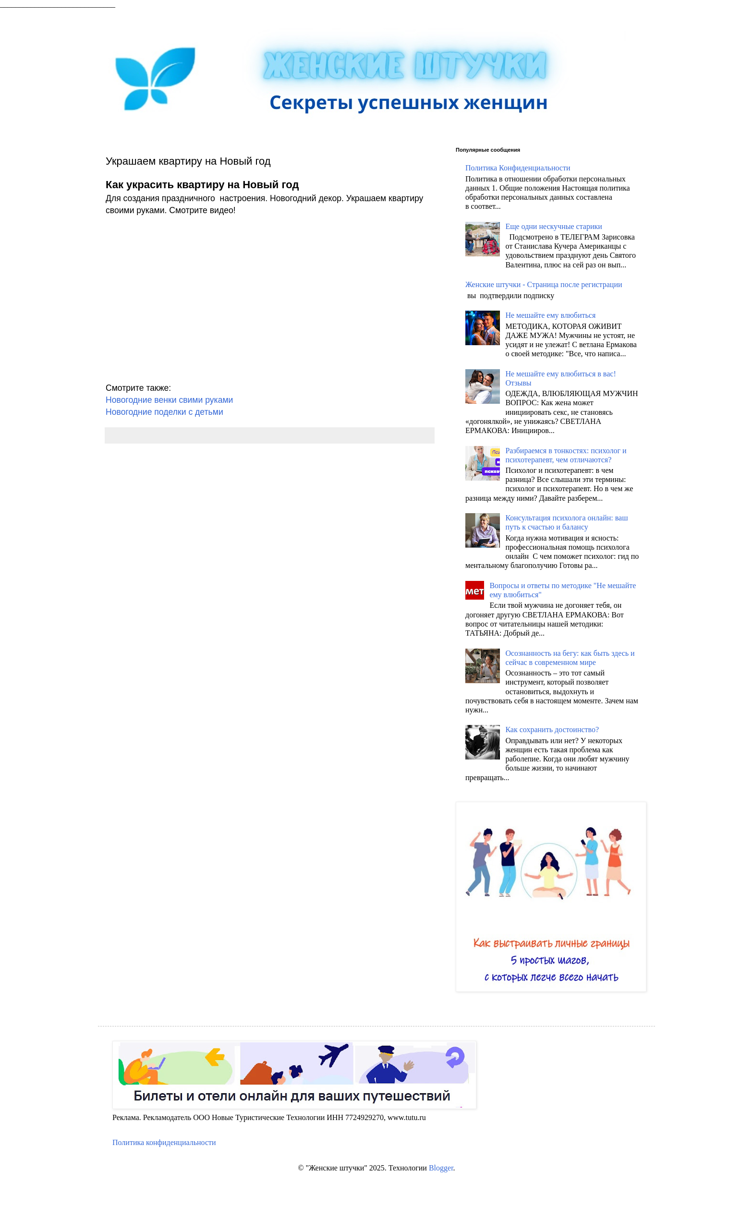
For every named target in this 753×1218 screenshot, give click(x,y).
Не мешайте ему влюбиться (550, 315)
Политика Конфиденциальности (518, 168)
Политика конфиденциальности (164, 1142)
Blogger (441, 1168)
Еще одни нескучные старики (553, 226)
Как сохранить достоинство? (552, 729)
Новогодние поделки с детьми (164, 412)
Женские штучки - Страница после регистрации (543, 284)
